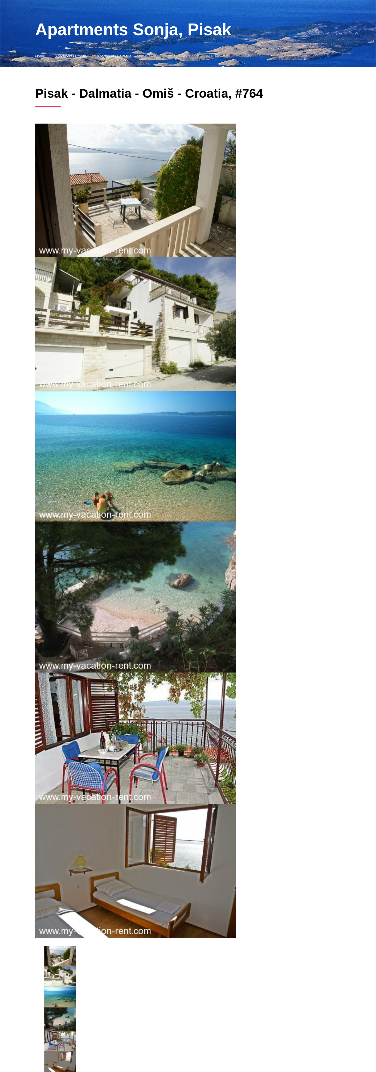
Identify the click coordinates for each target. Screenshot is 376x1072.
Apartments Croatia (71, 56)
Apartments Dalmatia (114, 56)
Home (40, 56)
